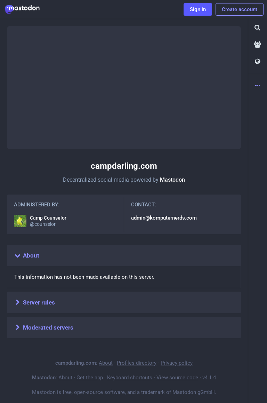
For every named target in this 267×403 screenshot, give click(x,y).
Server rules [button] (34, 302)
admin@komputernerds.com (164, 218)
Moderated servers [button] (43, 327)
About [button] (26, 255)
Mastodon (172, 179)
